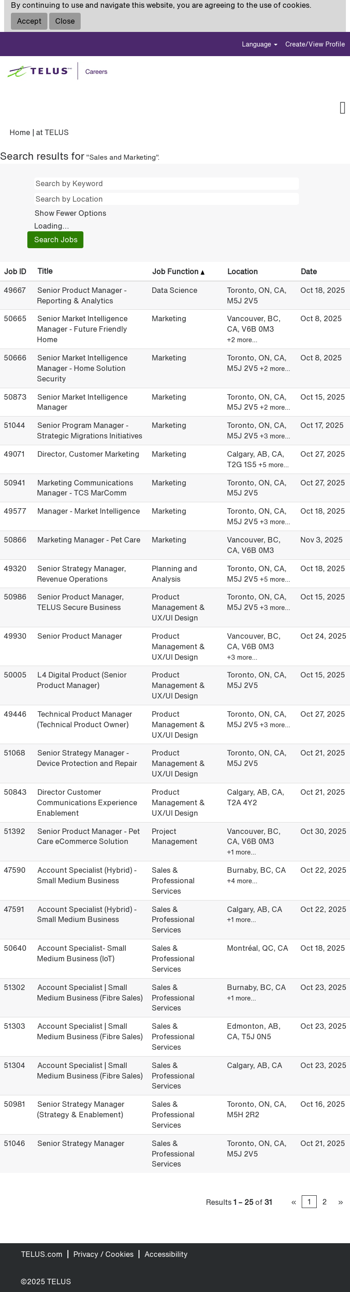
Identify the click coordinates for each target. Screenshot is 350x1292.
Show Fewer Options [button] (70, 213)
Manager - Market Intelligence (88, 510)
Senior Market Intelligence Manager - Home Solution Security (82, 368)
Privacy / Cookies (103, 1254)
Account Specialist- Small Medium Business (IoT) (81, 953)
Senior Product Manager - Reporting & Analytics (82, 295)
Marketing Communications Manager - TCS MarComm (85, 488)
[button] (190, 108)
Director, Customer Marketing (88, 453)
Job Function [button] (178, 271)
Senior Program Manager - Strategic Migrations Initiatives (89, 430)
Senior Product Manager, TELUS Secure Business (80, 602)
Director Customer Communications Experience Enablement (87, 802)
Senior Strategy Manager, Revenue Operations (81, 573)
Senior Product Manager (79, 635)
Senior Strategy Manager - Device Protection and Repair (87, 758)
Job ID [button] (15, 271)
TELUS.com (41, 1254)
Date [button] (309, 271)
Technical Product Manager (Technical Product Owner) (84, 719)
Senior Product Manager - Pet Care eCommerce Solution (88, 836)
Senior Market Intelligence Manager (82, 402)
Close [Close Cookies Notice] (65, 21)
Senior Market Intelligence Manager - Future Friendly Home (82, 329)
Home (20, 132)
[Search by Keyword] (166, 183)
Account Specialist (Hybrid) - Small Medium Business (87, 875)
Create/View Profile (315, 44)
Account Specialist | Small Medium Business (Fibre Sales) (90, 992)
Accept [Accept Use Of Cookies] (29, 21)
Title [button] (44, 271)
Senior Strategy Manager (80, 1143)
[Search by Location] (166, 199)
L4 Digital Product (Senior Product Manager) (82, 680)
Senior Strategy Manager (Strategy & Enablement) (80, 1109)
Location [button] (242, 271)
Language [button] (260, 44)
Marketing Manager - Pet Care (88, 539)
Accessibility (166, 1254)
